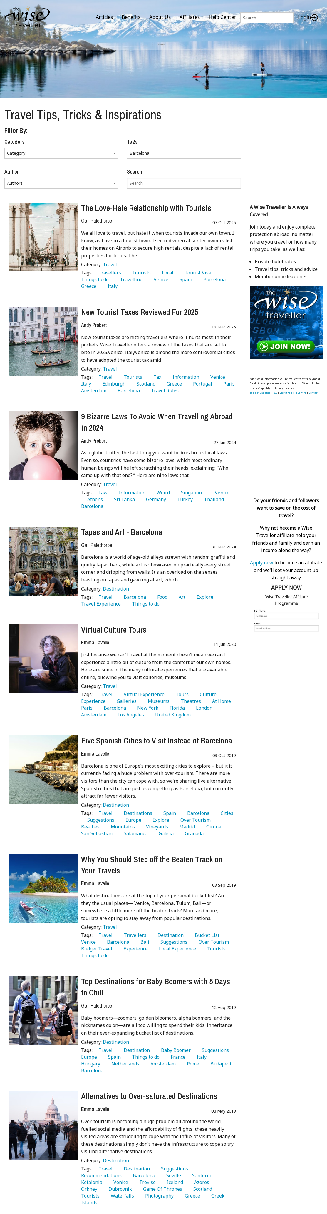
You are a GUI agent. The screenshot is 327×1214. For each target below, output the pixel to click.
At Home (220, 701)
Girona (212, 826)
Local (166, 272)
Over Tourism (194, 820)
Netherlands (124, 1063)
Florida (176, 708)
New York (147, 708)
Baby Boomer (174, 1050)
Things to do (144, 604)
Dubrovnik (119, 1189)
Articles (104, 17)
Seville (172, 1175)
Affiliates (190, 17)
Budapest (220, 1063)
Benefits (131, 17)
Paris (228, 384)
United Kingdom (172, 714)
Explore (203, 597)
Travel (110, 264)
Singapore (191, 492)
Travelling (130, 279)
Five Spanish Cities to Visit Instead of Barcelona (156, 740)
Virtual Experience (143, 694)
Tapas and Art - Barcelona (121, 532)
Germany (154, 499)
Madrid (186, 826)
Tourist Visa (196, 272)
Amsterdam (162, 1063)
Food (161, 597)
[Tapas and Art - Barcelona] (43, 561)
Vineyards (155, 826)
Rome (191, 1063)
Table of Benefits (260, 393)
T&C (274, 393)
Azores (200, 1182)
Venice (160, 279)
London (203, 708)
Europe (132, 820)
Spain (184, 279)
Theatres (189, 701)
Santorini (201, 1175)
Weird (162, 492)
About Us (160, 17)
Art (181, 597)
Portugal (201, 384)
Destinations (136, 813)
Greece (173, 384)
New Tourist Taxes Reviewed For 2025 (139, 312)
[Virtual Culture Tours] (43, 658)
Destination (116, 589)
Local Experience (176, 948)
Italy (111, 286)
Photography (158, 1196)
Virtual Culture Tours (113, 629)
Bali (143, 942)
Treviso (146, 1182)
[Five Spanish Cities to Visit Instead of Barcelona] (43, 769)
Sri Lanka (123, 499)
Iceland (173, 1182)
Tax (156, 377)
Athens (94, 499)
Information (184, 377)
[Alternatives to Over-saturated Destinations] (43, 1125)
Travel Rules (163, 390)
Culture (207, 694)
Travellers (108, 272)
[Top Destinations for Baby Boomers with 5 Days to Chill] (43, 1010)
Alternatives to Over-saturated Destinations (149, 1096)
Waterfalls (121, 1196)
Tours (181, 694)
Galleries (125, 701)
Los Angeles (129, 714)
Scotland (145, 384)
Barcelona (213, 279)
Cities (225, 813)
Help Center (222, 17)
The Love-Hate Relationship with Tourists (146, 208)
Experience (134, 948)
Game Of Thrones (161, 1189)
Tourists (140, 272)
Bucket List (206, 935)
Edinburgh (113, 384)
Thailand (212, 499)
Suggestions (99, 820)
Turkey (184, 499)
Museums (157, 701)
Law (102, 492)
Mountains (121, 826)
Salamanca (134, 833)
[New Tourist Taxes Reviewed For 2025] (43, 341)
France (177, 1057)
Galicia (165, 833)
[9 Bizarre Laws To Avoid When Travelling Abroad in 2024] (43, 445)
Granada (193, 833)
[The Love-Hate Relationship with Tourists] (43, 237)
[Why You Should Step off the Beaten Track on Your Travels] (43, 888)
